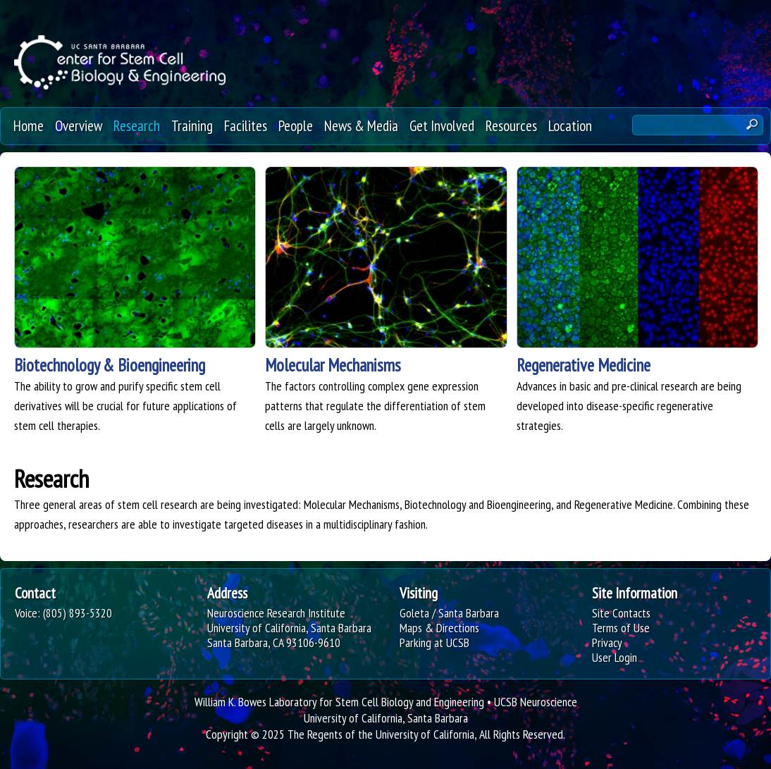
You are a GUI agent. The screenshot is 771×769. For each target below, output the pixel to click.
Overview (78, 125)
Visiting (419, 593)
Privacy (607, 642)
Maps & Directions (439, 628)
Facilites (245, 125)
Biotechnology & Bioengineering (109, 365)
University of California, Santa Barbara (386, 718)
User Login (614, 657)
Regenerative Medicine (583, 365)
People (295, 125)
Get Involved (441, 125)
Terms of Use (621, 628)
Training (192, 125)
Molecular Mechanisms (333, 365)
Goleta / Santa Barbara (449, 613)
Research (136, 125)
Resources (511, 125)
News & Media (361, 125)
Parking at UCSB (434, 642)
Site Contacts (621, 613)
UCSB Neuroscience (535, 702)
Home (28, 125)
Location (570, 125)
